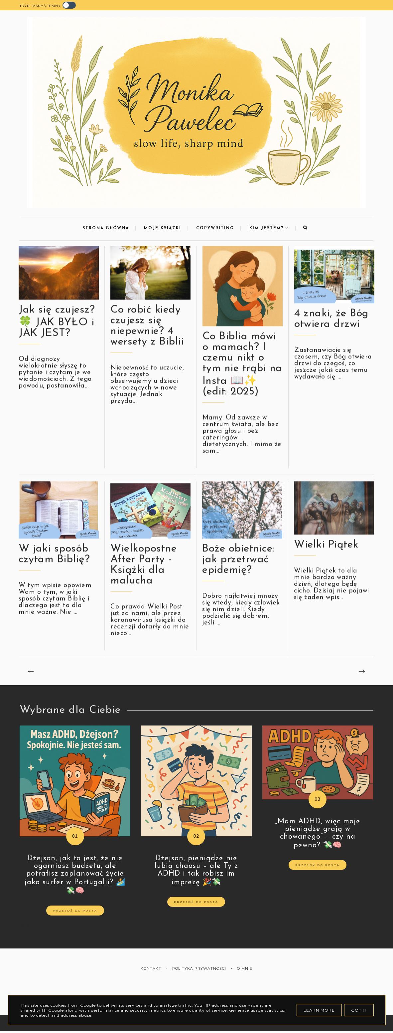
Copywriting (215, 228)
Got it (359, 1010)
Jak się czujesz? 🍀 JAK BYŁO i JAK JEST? (57, 328)
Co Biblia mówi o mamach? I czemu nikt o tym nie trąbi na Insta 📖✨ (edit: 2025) (242, 371)
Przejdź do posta (75, 910)
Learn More (319, 1010)
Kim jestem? (269, 228)
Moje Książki (162, 228)
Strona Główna (105, 228)
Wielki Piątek (326, 551)
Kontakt (151, 968)
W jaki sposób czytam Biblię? (54, 560)
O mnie (244, 968)
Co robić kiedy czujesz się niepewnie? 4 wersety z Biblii (147, 332)
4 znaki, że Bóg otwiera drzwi (331, 325)
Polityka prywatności (199, 968)
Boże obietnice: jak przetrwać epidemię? (238, 566)
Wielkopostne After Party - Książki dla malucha (143, 571)
